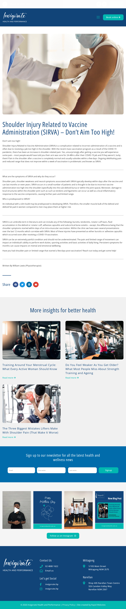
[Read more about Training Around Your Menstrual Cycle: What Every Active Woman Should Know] (9, 378)
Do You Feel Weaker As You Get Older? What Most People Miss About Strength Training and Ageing (92, 369)
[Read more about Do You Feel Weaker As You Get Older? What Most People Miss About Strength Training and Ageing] (72, 378)
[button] (98, 17)
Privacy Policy (68, 604)
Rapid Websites (98, 604)
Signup (108, 470)
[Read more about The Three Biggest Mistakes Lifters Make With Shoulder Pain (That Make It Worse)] (9, 437)
